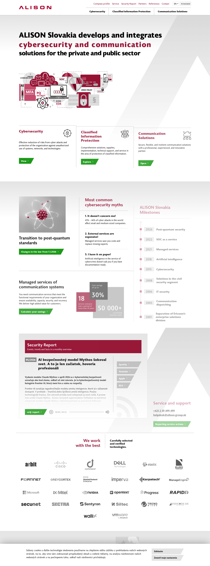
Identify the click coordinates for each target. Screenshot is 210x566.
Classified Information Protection (131, 11)
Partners (142, 3)
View (23, 174)
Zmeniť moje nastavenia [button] (165, 558)
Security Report (128, 3)
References (154, 3)
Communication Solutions (172, 11)
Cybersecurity (97, 11)
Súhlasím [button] (158, 551)
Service (115, 3)
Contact (165, 3)
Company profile (101, 3)
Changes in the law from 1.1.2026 (38, 265)
